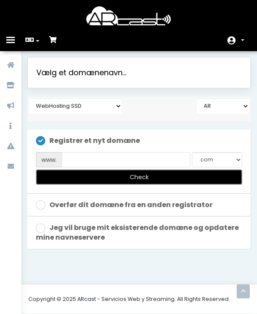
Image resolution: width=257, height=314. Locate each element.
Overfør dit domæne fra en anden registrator (124, 205)
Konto (242, 40)
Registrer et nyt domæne (88, 141)
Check (139, 177)
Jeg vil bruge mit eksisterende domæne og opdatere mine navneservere (137, 232)
